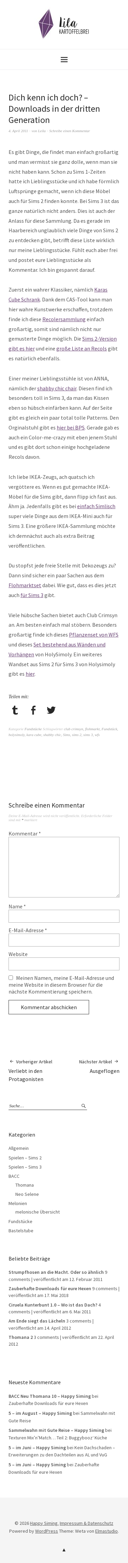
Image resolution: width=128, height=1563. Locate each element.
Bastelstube (21, 1231)
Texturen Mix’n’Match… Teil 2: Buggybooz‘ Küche (58, 1438)
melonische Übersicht (37, 1212)
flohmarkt (92, 729)
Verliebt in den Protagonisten (36, 1070)
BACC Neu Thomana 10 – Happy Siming (50, 1396)
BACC (14, 1176)
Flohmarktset (25, 585)
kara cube (34, 735)
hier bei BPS (71, 427)
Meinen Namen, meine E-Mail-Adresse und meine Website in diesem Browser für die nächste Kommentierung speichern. (61, 984)
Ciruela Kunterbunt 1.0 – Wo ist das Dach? (53, 1305)
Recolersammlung (64, 319)
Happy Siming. (44, 1523)
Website (18, 954)
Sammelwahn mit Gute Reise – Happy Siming (56, 1430)
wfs (97, 735)
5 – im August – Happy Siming (40, 1413)
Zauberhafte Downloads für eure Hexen (50, 1288)
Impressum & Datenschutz (86, 1523)
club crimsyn (73, 729)
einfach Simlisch (96, 506)
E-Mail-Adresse (28, 930)
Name (17, 906)
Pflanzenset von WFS (93, 634)
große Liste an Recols (81, 348)
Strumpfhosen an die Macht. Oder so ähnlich (56, 1272)
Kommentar (25, 833)
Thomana (24, 1185)
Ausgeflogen (99, 1066)
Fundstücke (33, 729)
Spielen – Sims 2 (25, 1158)
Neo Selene (27, 1194)
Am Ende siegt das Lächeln (37, 1321)
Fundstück (109, 729)
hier (30, 673)
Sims (66, 735)
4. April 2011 (18, 131)
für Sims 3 (31, 595)
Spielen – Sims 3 (25, 1167)
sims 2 (77, 735)
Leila (42, 131)
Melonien (18, 1203)
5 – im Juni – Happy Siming (37, 1447)
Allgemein (19, 1148)
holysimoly (17, 735)
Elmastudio (106, 1531)
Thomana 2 (21, 1337)
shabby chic (52, 735)
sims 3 (88, 735)
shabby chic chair (56, 388)
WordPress (46, 1531)
